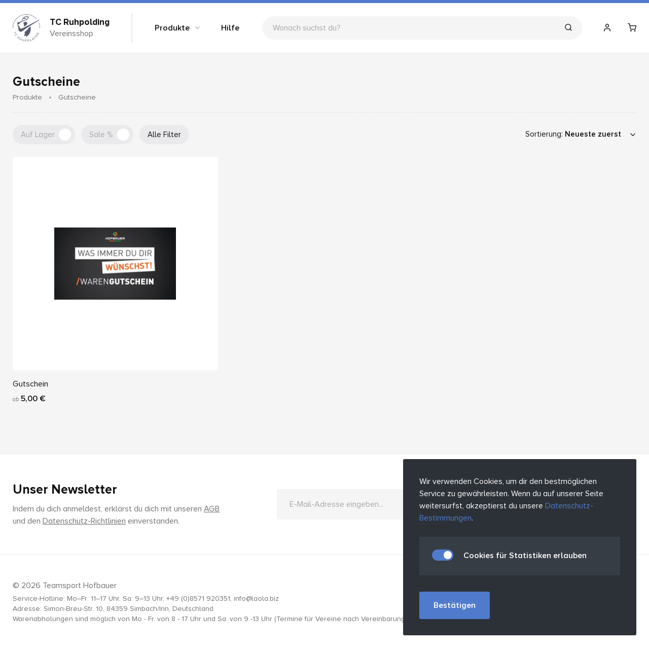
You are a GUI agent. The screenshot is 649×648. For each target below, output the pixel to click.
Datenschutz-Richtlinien (84, 521)
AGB (212, 509)
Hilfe (230, 28)
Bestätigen (455, 605)
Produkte (178, 28)
